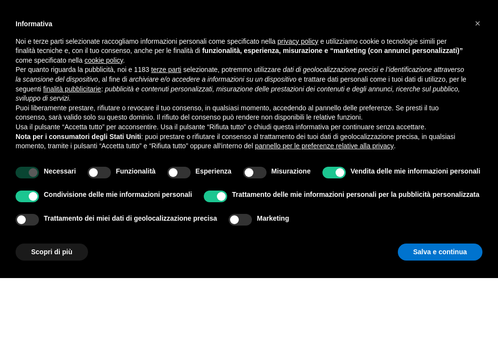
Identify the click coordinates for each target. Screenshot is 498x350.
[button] (477, 23)
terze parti (166, 69)
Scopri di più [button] (51, 252)
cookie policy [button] (104, 60)
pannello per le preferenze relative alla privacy (324, 146)
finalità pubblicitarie (72, 89)
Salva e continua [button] (440, 252)
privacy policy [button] (298, 41)
